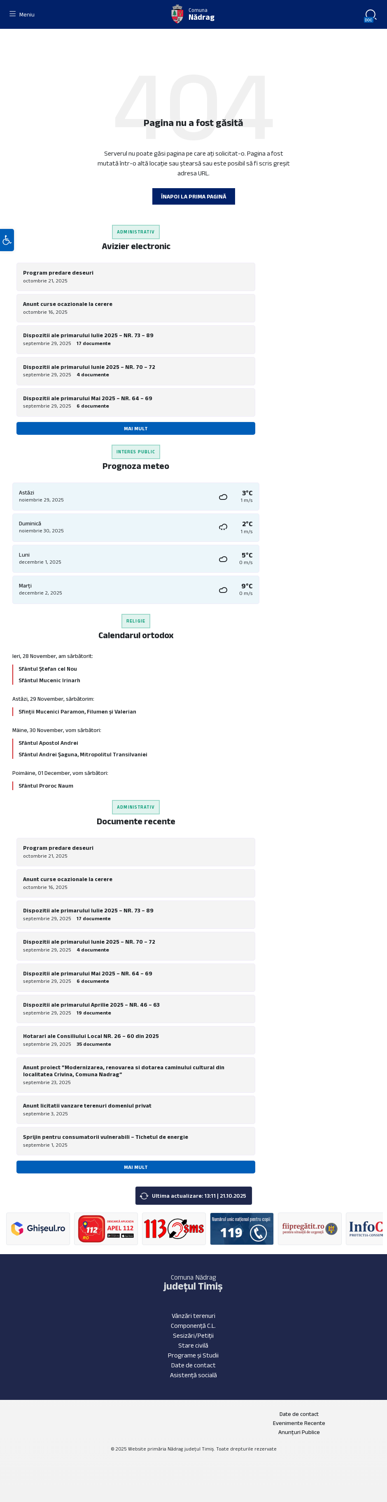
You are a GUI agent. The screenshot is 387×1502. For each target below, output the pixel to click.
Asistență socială (193, 1374)
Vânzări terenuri (193, 1315)
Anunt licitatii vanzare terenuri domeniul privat (87, 1105)
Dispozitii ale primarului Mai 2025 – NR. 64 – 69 (87, 398)
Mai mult (136, 428)
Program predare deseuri (58, 272)
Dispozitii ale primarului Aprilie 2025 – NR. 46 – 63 (91, 1004)
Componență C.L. (193, 1325)
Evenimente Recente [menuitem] (299, 1423)
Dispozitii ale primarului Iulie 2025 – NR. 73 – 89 (88, 335)
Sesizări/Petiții (193, 1335)
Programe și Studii (193, 1355)
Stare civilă (193, 1345)
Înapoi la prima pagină (193, 196)
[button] (7, 240)
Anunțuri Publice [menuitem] (299, 1432)
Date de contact (193, 1365)
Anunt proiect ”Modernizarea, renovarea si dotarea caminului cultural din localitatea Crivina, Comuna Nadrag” (123, 1071)
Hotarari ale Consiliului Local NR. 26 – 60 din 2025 (91, 1036)
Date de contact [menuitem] (299, 1414)
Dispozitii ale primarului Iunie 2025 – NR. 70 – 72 (89, 367)
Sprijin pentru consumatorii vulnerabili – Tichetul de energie (105, 1136)
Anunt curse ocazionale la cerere (67, 304)
